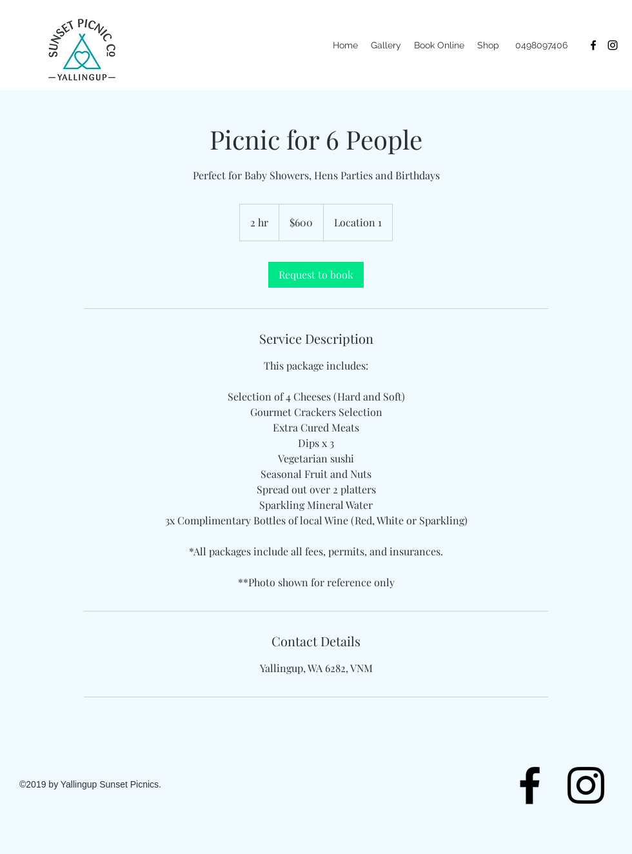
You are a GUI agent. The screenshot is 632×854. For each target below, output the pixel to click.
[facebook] (593, 45)
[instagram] (612, 45)
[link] (316, 275)
